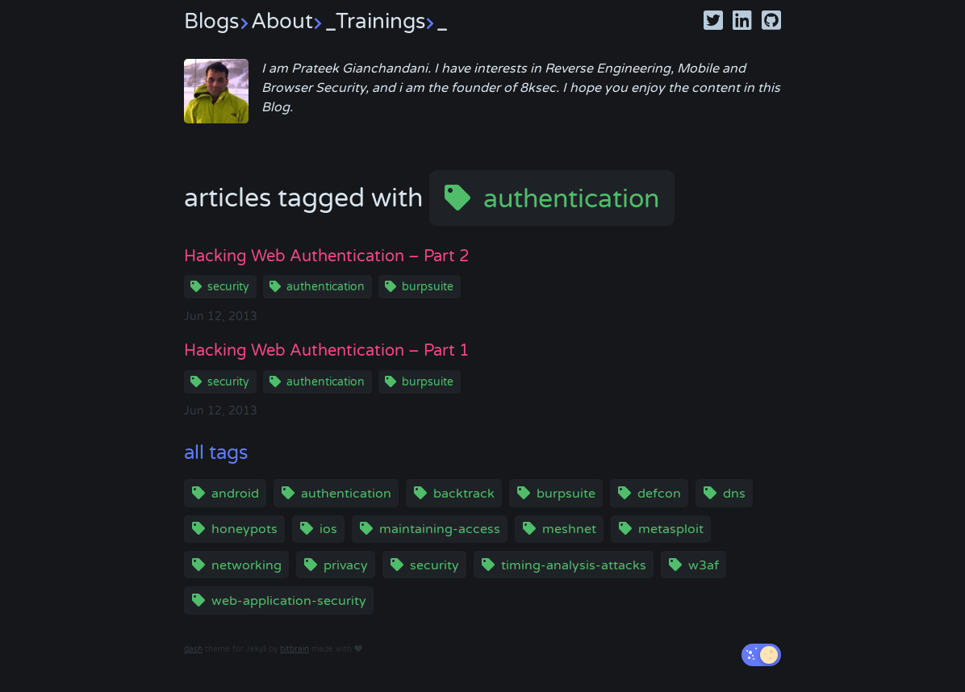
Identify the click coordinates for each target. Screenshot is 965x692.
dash (193, 649)
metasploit (671, 529)
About (293, 21)
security (228, 287)
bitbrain (294, 649)
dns (734, 494)
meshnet (569, 529)
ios (328, 529)
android (235, 494)
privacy (346, 565)
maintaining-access (439, 529)
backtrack (464, 494)
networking (246, 565)
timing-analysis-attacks (573, 565)
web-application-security (288, 601)
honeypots (244, 529)
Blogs (217, 21)
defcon (659, 494)
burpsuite (427, 287)
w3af (703, 565)
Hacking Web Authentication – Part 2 (327, 256)
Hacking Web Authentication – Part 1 (327, 351)
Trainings (392, 21)
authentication (571, 199)
